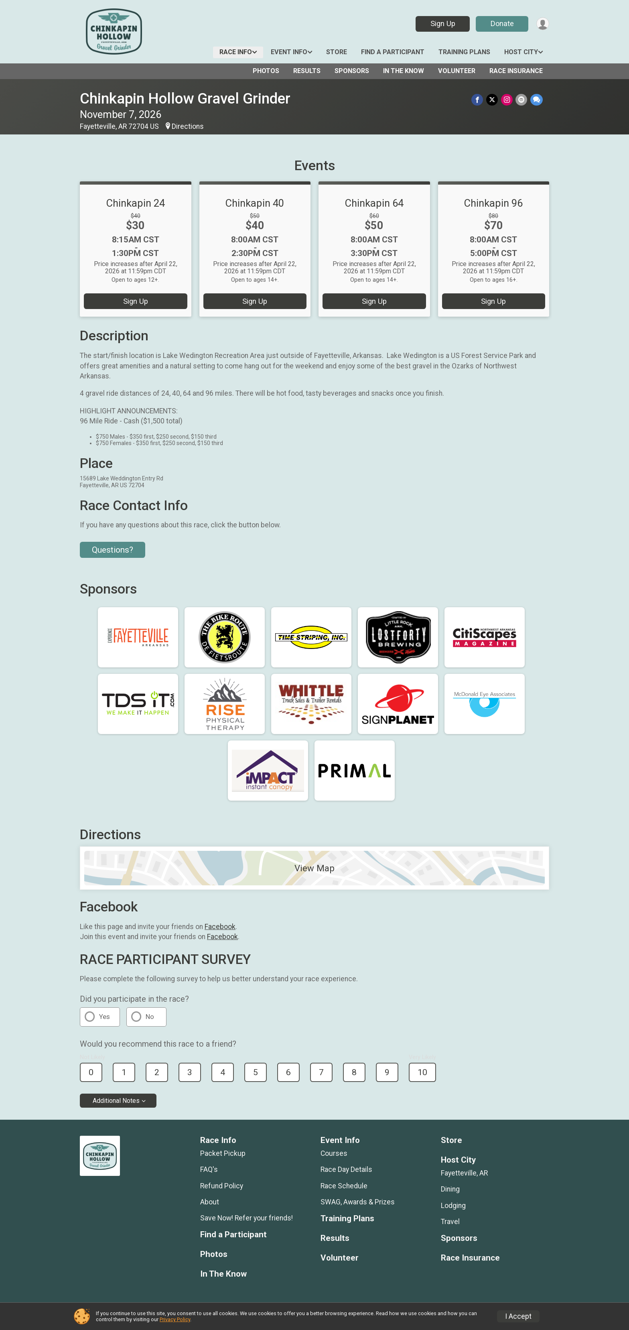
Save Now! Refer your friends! (246, 1218)
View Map (314, 868)
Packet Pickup (223, 1153)
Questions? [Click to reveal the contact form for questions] (112, 550)
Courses (334, 1153)
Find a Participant (392, 52)
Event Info (289, 52)
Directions (188, 126)
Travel (450, 1222)
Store (336, 52)
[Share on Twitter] (494, 100)
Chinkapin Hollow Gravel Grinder (185, 98)
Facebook (220, 927)
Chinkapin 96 (493, 203)
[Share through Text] (536, 100)
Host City (521, 52)
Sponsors (352, 71)
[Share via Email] (522, 100)
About (209, 1202)
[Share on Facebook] (480, 100)
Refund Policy (221, 1186)
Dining (450, 1189)
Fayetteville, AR (464, 1173)
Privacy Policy (175, 1319)
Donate (500, 23)
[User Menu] (541, 23)
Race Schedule (344, 1186)
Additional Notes (116, 1100)
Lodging (453, 1206)
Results (307, 71)
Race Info (235, 52)
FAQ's (209, 1169)
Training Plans (464, 52)
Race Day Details (346, 1169)
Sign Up (440, 23)
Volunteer (456, 71)
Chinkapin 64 (374, 203)
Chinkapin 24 (135, 203)
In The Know (403, 71)
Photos (266, 71)
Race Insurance (516, 71)
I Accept (518, 1316)
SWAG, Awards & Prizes (358, 1202)
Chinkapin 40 (254, 203)
